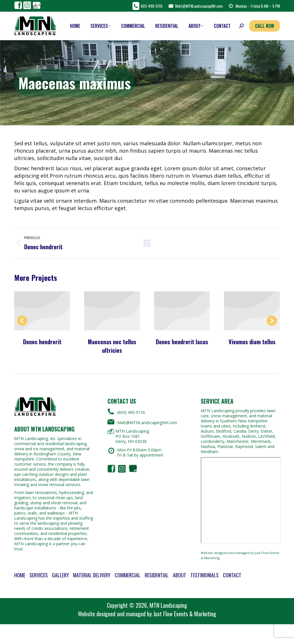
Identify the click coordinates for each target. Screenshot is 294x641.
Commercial (127, 575)
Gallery (60, 575)
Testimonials (205, 575)
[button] (22, 321)
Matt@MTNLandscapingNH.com (195, 6)
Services (39, 575)
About (179, 575)
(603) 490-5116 (126, 411)
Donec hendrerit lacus (182, 341)
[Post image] (42, 310)
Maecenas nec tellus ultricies (112, 345)
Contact (232, 575)
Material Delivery (91, 575)
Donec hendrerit (42, 341)
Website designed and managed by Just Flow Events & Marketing (240, 555)
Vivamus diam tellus (252, 341)
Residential (157, 575)
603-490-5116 (147, 6)
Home (19, 575)
